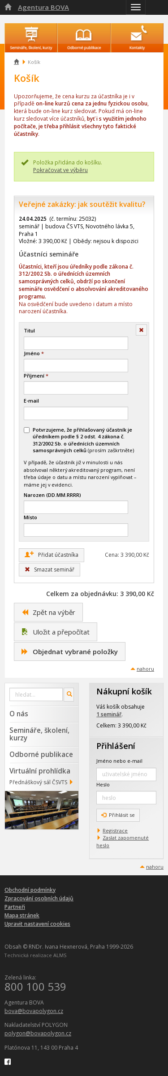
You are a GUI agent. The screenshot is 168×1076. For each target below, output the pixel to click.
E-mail (31, 400)
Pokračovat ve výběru (60, 170)
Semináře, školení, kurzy (39, 734)
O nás (18, 713)
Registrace (115, 830)
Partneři (14, 907)
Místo (30, 517)
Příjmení (36, 375)
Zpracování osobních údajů (38, 898)
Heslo (103, 784)
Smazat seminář (49, 569)
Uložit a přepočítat (56, 631)
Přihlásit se (118, 814)
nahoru (145, 668)
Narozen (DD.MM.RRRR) (52, 495)
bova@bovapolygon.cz (33, 1011)
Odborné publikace (41, 754)
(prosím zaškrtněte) (79, 440)
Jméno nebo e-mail (119, 760)
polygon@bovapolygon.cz (37, 1033)
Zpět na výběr (48, 612)
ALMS (59, 955)
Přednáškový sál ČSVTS (38, 782)
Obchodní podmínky (30, 890)
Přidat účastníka (51, 555)
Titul (29, 330)
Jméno (34, 353)
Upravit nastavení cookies (37, 924)
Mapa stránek (21, 915)
